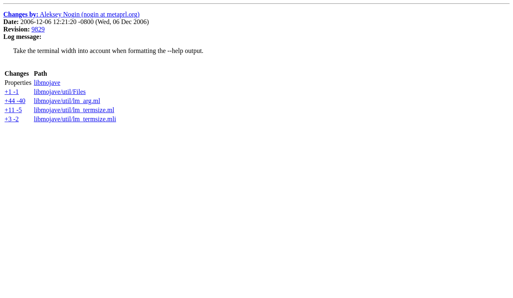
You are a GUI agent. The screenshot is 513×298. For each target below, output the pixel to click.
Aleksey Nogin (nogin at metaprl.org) (71, 14)
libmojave (47, 82)
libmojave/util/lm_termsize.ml (74, 109)
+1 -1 (12, 91)
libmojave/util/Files (60, 91)
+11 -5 (13, 109)
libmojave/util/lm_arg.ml (67, 100)
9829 (38, 29)
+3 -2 (12, 119)
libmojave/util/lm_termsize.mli (75, 119)
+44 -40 (15, 100)
